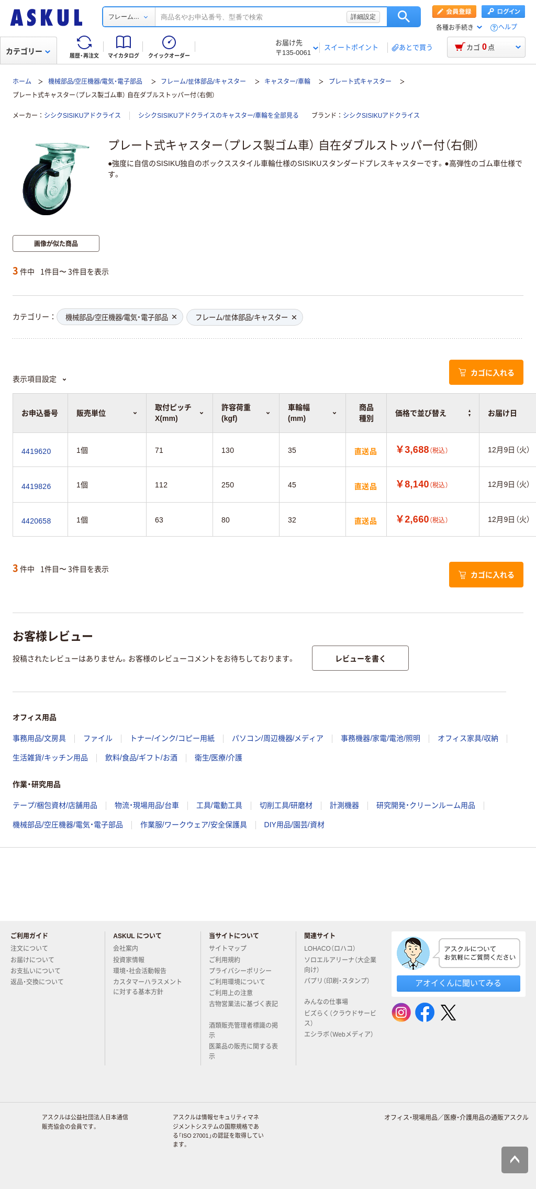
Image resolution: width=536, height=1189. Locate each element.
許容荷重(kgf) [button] (246, 413)
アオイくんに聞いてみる (458, 983)
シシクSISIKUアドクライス (82, 115)
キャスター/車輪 (287, 81)
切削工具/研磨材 (286, 805)
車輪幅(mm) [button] (312, 413)
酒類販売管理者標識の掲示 (243, 1030)
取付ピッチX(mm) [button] (179, 413)
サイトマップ (228, 948)
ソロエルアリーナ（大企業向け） (340, 965)
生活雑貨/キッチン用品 (50, 757)
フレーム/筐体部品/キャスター (203, 81)
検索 (404, 16)
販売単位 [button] (107, 413)
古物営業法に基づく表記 (243, 1008)
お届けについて (36, 960)
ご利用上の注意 (235, 993)
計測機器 (344, 805)
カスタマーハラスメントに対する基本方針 (147, 987)
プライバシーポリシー (244, 971)
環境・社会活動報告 (144, 971)
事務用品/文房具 (39, 738)
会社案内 (130, 948)
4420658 (36, 521)
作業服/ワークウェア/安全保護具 (193, 824)
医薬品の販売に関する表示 (243, 1051)
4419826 (36, 486)
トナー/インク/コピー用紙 (172, 738)
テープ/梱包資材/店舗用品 (55, 805)
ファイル (98, 738)
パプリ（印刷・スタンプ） (337, 985)
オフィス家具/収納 (468, 738)
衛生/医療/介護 (219, 757)
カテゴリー (28, 51)
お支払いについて (39, 971)
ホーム (22, 81)
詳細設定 (363, 17)
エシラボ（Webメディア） (338, 1039)
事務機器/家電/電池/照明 (380, 738)
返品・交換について (41, 982)
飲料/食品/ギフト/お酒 (141, 757)
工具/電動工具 (219, 805)
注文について (33, 948)
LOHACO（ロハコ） (334, 948)
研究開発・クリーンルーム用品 (425, 805)
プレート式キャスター (360, 81)
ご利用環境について (241, 982)
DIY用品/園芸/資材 (294, 824)
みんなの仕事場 (330, 1002)
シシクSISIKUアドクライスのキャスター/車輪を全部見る (218, 115)
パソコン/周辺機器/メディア (278, 738)
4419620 (36, 451)
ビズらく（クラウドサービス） (340, 1018)
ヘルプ (507, 27)
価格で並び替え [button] (433, 413)
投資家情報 (133, 960)
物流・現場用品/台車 (147, 805)
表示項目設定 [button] (40, 379)
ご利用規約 (229, 960)
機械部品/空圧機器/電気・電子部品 (95, 81)
